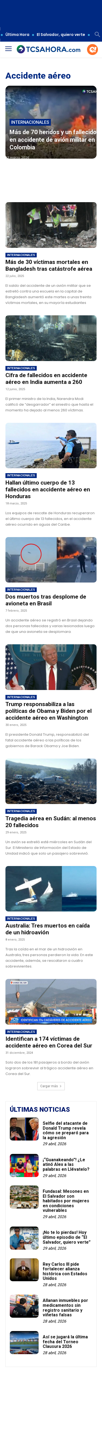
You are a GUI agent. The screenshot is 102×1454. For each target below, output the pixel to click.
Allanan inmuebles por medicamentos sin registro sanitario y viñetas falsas (65, 1307)
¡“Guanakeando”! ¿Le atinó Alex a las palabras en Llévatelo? (66, 1164)
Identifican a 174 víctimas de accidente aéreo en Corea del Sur (48, 1042)
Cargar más (51, 1086)
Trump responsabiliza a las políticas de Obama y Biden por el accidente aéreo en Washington (48, 711)
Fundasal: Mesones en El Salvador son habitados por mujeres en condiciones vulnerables (66, 1201)
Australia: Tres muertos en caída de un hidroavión (47, 929)
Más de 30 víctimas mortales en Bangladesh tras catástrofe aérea (48, 265)
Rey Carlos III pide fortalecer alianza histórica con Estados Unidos (65, 1271)
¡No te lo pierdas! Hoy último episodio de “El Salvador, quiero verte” (67, 1237)
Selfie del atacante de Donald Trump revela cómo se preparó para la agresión (66, 1130)
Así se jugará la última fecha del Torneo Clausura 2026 (65, 1341)
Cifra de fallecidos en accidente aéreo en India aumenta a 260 (46, 378)
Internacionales (30, 122)
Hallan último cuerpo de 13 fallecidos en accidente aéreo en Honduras (47, 489)
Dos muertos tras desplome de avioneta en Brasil (45, 600)
